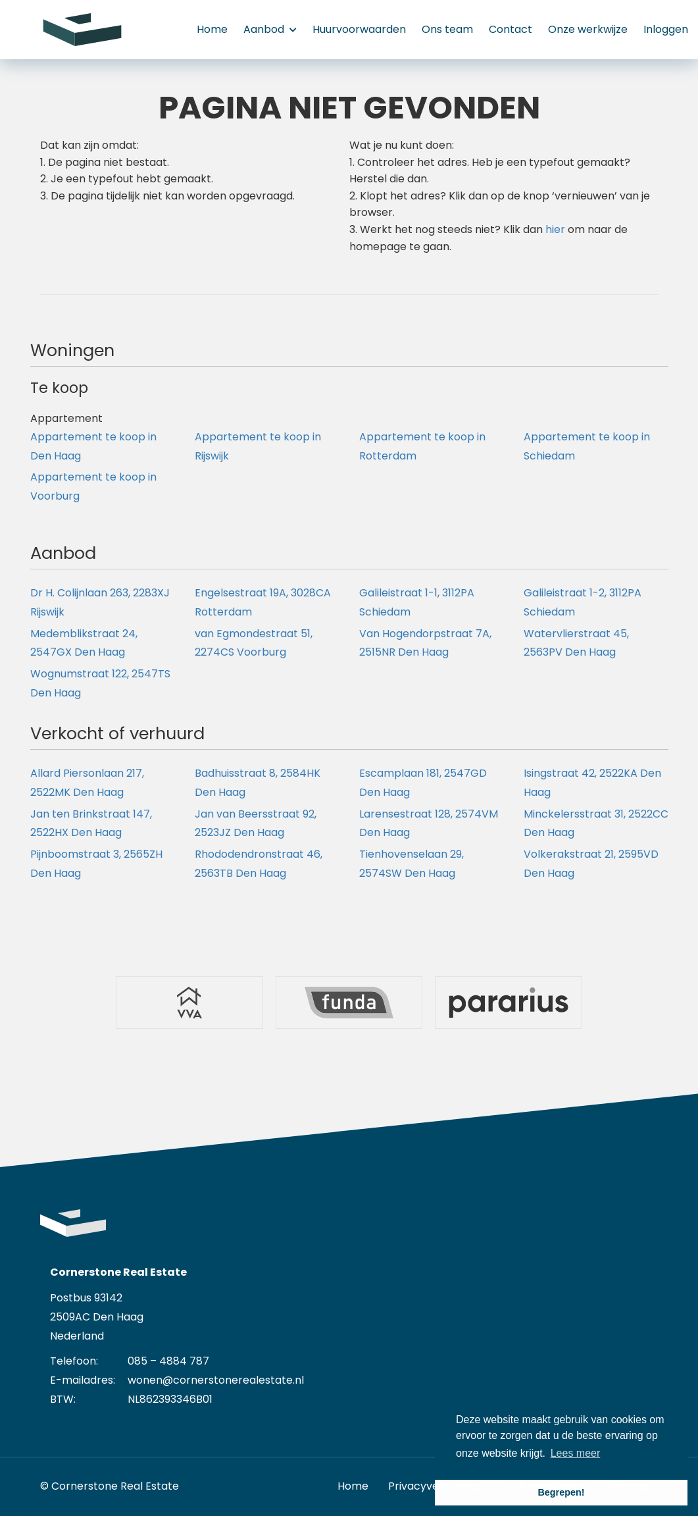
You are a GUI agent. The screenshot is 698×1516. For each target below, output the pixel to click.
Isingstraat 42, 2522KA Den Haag (592, 783)
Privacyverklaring (433, 1486)
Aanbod (270, 29)
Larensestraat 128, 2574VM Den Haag (428, 823)
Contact (510, 29)
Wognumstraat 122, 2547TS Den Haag (100, 683)
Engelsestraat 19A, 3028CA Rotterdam (263, 602)
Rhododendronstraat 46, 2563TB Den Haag (258, 864)
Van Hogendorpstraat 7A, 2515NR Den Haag (425, 643)
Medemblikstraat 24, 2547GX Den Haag (83, 643)
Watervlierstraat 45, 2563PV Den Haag (576, 643)
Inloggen (665, 29)
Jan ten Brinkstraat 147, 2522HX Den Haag (91, 823)
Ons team (447, 29)
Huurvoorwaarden (359, 29)
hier (555, 229)
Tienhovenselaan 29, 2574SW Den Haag (411, 864)
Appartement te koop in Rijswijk (258, 446)
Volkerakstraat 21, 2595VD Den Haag (591, 864)
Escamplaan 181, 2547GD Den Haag (423, 783)
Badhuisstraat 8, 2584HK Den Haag (257, 783)
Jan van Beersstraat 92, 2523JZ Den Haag (255, 823)
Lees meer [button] (576, 1453)
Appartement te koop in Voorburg (93, 486)
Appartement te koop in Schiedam (587, 446)
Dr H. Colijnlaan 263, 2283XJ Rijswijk (100, 602)
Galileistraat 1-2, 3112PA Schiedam (582, 602)
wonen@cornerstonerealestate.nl (216, 1380)
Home (212, 29)
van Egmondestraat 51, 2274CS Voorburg (253, 643)
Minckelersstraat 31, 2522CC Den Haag (596, 823)
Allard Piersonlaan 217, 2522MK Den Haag (87, 783)
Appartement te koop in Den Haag (93, 446)
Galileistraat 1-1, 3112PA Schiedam (416, 602)
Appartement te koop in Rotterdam (422, 446)
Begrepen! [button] (560, 1492)
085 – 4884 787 (168, 1361)
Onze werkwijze (588, 29)
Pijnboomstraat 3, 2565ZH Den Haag (96, 864)
